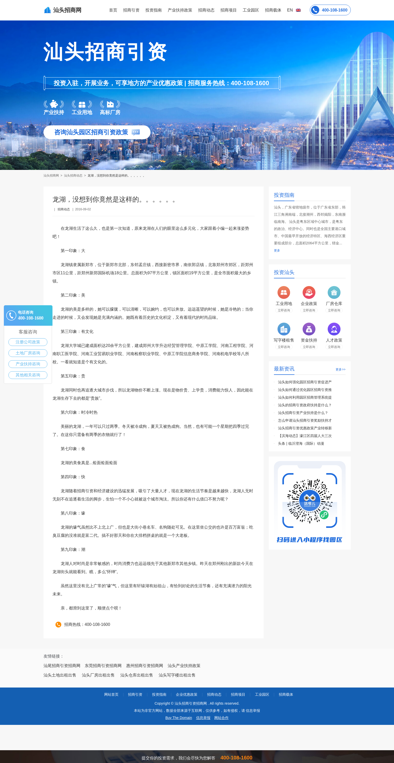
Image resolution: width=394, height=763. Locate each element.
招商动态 (206, 10)
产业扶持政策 (180, 10)
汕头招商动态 (73, 175)
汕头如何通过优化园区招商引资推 (305, 390)
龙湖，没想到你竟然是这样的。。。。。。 (117, 175)
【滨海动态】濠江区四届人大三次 (305, 436)
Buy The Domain (178, 718)
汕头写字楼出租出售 (177, 675)
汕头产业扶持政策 (184, 665)
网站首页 (111, 694)
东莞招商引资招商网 (103, 665)
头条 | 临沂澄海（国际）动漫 (301, 443)
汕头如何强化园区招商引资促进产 (305, 382)
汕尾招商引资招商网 (62, 665)
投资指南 (153, 10)
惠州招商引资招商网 (144, 665)
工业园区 (251, 10)
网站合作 (221, 718)
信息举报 (203, 718)
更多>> (340, 369)
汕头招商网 (52, 175)
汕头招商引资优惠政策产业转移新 (305, 428)
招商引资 (131, 10)
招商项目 (228, 10)
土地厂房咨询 (28, 353)
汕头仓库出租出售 (136, 675)
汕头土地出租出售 (60, 675)
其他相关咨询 (28, 375)
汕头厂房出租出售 (98, 675)
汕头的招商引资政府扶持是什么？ (305, 405)
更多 (277, 250)
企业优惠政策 (186, 694)
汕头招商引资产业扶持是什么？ (303, 413)
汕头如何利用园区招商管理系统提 (305, 397)
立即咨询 (284, 310)
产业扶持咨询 (28, 364)
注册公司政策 (28, 342)
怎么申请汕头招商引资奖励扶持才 (305, 420)
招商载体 (286, 694)
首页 (113, 10)
